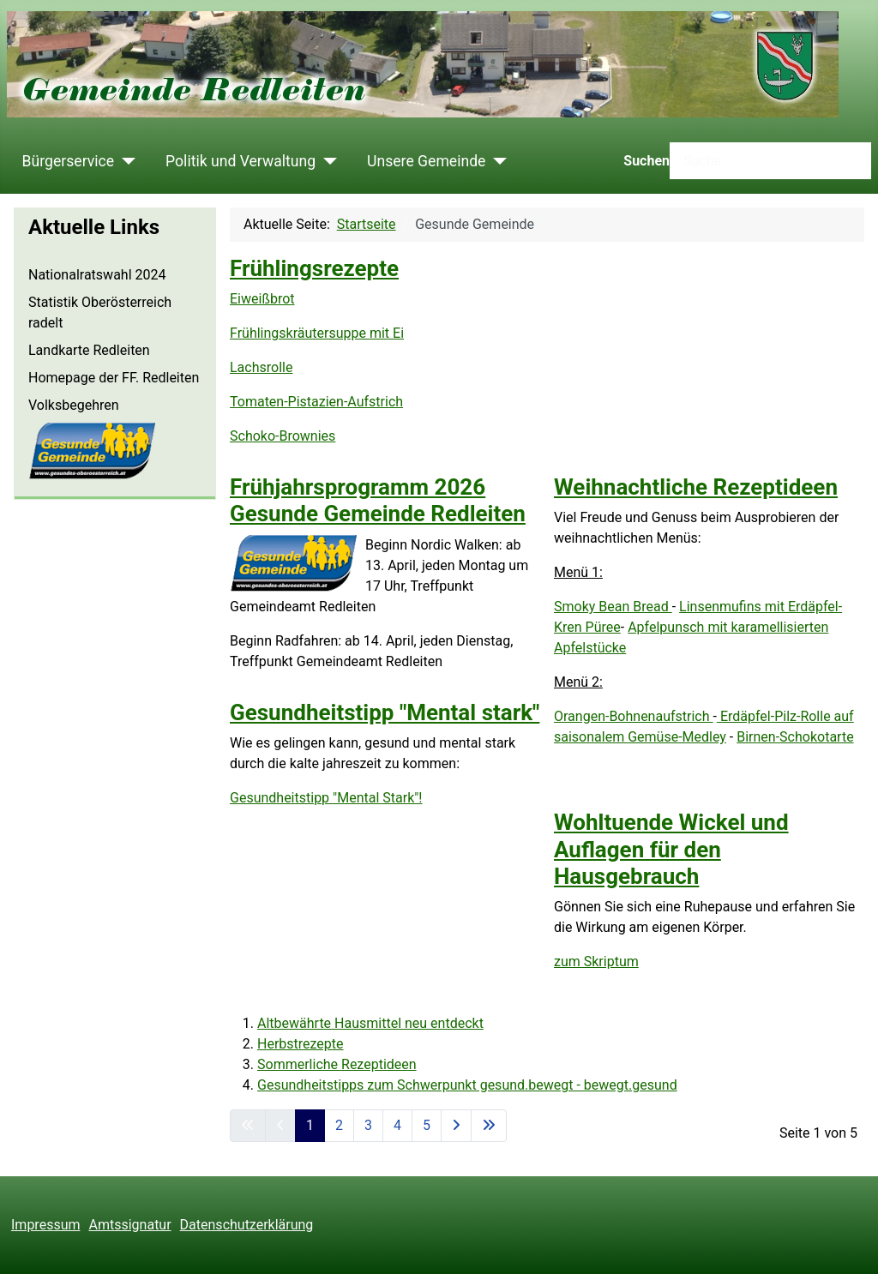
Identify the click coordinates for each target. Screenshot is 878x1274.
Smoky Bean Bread (613, 606)
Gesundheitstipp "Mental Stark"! (326, 798)
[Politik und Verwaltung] (326, 161)
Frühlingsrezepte (314, 268)
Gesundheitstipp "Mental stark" (384, 712)
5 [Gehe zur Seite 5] (426, 1125)
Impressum (46, 1225)
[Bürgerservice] (124, 161)
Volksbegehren (73, 405)
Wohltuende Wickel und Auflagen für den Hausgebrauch (671, 848)
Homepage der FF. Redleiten (113, 378)
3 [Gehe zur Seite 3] (368, 1125)
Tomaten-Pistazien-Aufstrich (316, 402)
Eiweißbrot (262, 299)
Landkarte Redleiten (89, 350)
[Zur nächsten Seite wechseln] (456, 1125)
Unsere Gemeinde (426, 161)
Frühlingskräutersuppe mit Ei (317, 333)
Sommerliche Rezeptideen (337, 1064)
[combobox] (770, 160)
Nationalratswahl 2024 (96, 275)
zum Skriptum (596, 961)
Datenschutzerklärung (247, 1225)
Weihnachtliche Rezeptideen (696, 487)
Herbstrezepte (300, 1044)
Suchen (646, 161)
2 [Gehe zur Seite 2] (339, 1125)
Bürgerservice (68, 161)
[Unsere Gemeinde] (496, 161)
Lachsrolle (261, 367)
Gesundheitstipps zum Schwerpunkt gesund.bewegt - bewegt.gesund (467, 1085)
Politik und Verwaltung (240, 161)
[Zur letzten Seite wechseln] (489, 1125)
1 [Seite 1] (310, 1125)
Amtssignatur (130, 1225)
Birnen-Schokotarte (795, 737)
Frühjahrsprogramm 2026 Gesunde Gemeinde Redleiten (378, 500)
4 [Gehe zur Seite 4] (397, 1125)
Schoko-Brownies (282, 436)
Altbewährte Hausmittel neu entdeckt (370, 1023)
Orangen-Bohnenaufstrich (633, 716)
